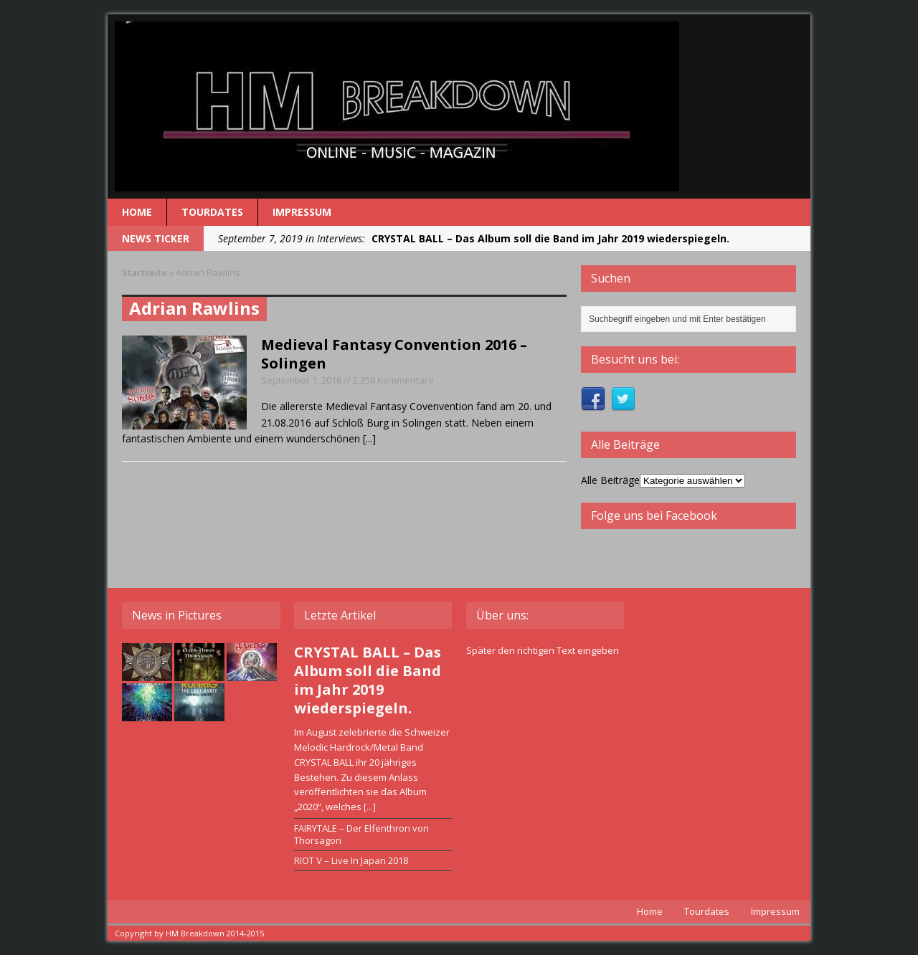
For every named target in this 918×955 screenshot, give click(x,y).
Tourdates (212, 212)
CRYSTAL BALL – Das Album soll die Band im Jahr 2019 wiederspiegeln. (367, 680)
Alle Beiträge (610, 480)
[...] (369, 438)
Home (137, 212)
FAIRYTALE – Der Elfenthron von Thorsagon (361, 834)
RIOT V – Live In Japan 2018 (351, 860)
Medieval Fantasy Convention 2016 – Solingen (394, 354)
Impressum (302, 212)
